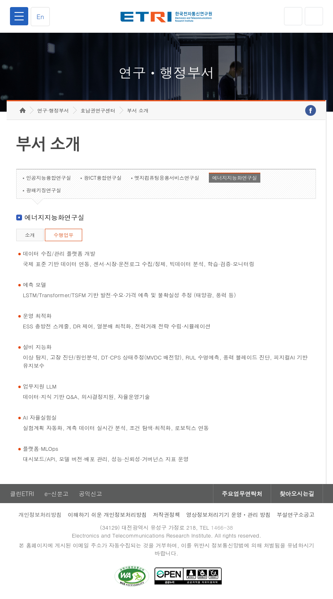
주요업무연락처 (242, 493)
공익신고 (90, 493)
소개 (30, 234)
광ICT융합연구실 (103, 177)
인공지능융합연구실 (48, 177)
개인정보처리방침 (39, 514)
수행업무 (63, 234)
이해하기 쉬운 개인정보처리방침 (107, 514)
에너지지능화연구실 (234, 177)
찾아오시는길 (296, 493)
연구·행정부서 (53, 110)
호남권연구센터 (98, 110)
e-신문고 (56, 493)
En (40, 16)
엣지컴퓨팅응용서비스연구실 (167, 177)
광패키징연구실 (43, 189)
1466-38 (222, 527)
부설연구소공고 (296, 514)
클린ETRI (22, 493)
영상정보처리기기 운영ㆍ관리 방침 (228, 514)
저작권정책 (166, 514)
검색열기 (314, 16)
